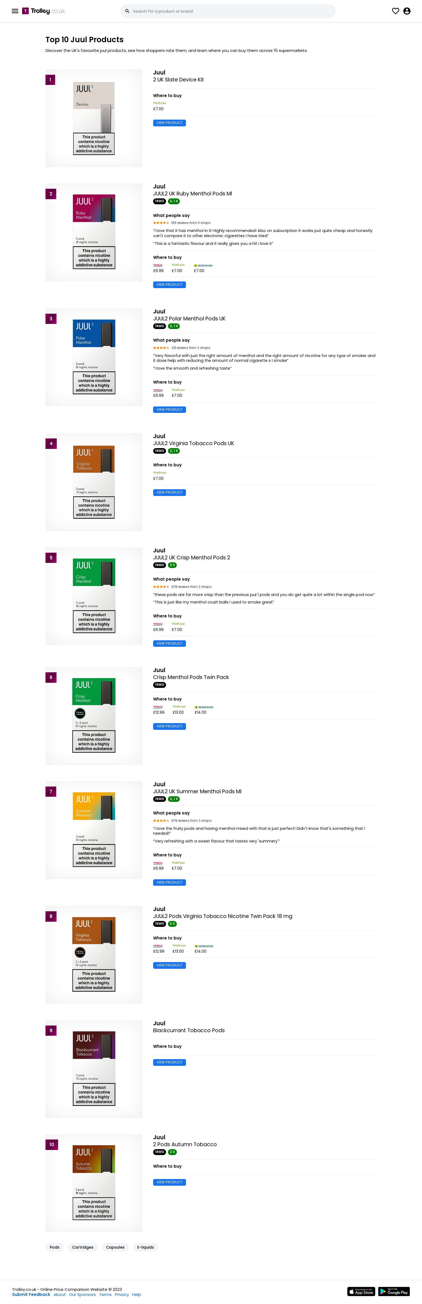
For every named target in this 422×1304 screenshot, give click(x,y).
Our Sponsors (82, 1294)
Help (136, 1294)
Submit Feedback (31, 1294)
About (60, 1294)
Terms (105, 1294)
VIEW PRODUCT (169, 122)
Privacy (122, 1294)
